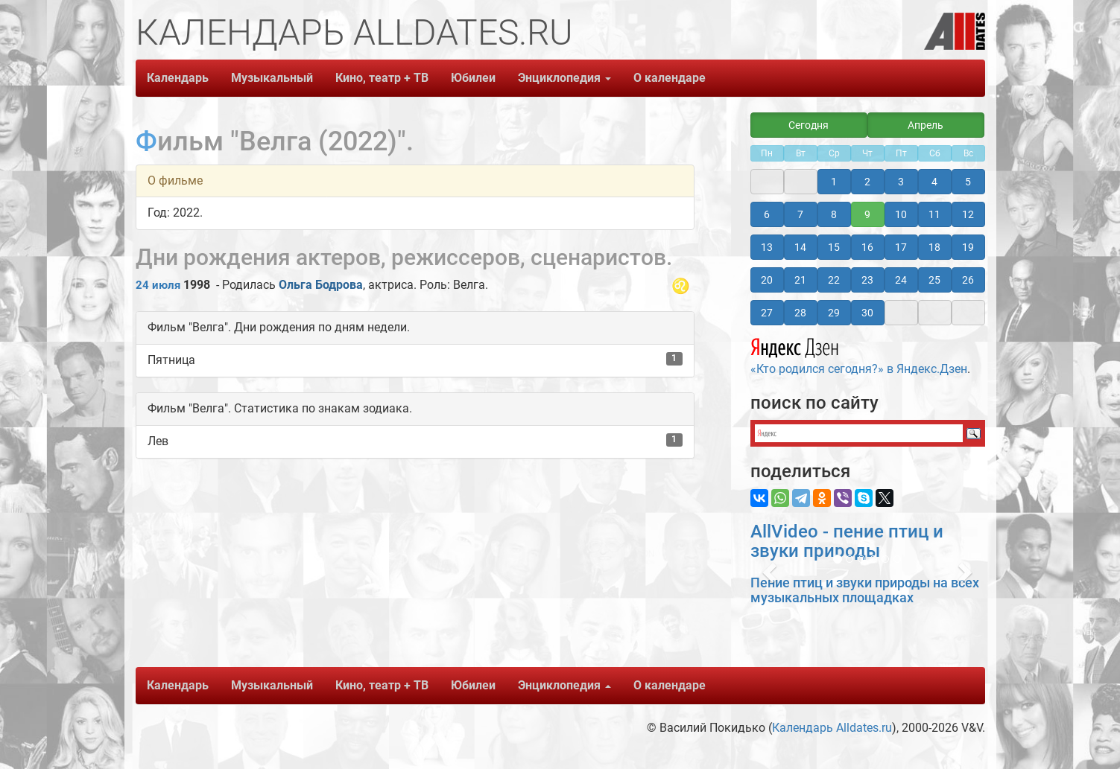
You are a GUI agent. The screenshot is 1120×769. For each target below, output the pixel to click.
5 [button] (968, 182)
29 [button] (834, 313)
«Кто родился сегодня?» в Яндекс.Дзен (858, 354)
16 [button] (867, 247)
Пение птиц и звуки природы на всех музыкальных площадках (864, 590)
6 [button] (767, 214)
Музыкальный (272, 78)
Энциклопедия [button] (564, 78)
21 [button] (800, 280)
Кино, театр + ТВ (381, 78)
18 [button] (934, 247)
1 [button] (834, 182)
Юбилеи (473, 78)
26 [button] (968, 280)
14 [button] (800, 247)
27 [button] (767, 313)
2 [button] (867, 182)
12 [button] (968, 214)
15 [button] (834, 247)
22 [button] (834, 280)
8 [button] (834, 214)
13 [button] (767, 247)
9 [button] (867, 214)
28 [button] (800, 313)
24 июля (158, 285)
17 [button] (901, 247)
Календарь (178, 78)
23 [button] (867, 280)
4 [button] (934, 182)
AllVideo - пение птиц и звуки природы (846, 541)
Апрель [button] (925, 125)
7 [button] (800, 214)
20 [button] (767, 280)
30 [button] (867, 313)
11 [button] (934, 214)
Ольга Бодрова (321, 285)
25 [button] (934, 280)
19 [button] (968, 247)
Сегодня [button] (808, 125)
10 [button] (901, 214)
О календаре (669, 78)
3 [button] (901, 182)
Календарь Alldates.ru (832, 728)
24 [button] (901, 280)
